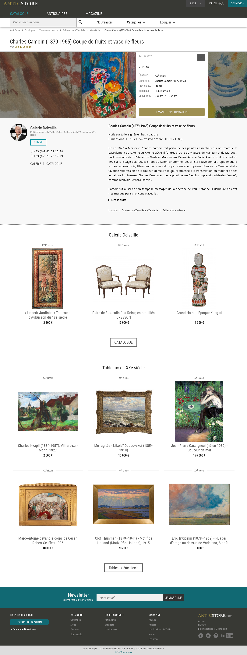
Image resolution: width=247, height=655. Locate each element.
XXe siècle (95, 30)
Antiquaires (110, 620)
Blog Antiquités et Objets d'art (212, 628)
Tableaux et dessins (48, 30)
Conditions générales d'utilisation (117, 648)
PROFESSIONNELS (114, 615)
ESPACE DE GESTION (29, 622)
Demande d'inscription (24, 629)
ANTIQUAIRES (57, 13)
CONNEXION (237, 3)
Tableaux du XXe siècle (74, 30)
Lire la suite (118, 200)
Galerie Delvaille (43, 128)
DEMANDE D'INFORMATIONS (172, 112)
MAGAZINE (94, 13)
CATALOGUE (19, 13)
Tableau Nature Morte (174, 210)
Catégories (75, 620)
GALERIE (35, 164)
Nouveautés (105, 22)
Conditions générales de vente (150, 648)
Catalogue (30, 30)
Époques (74, 629)
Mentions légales (90, 648)
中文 (221, 3)
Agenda (152, 620)
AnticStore (15, 30)
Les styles (153, 639)
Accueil (201, 621)
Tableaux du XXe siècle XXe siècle (140, 210)
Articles (152, 624)
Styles (73, 624)
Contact (202, 625)
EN (215, 3)
